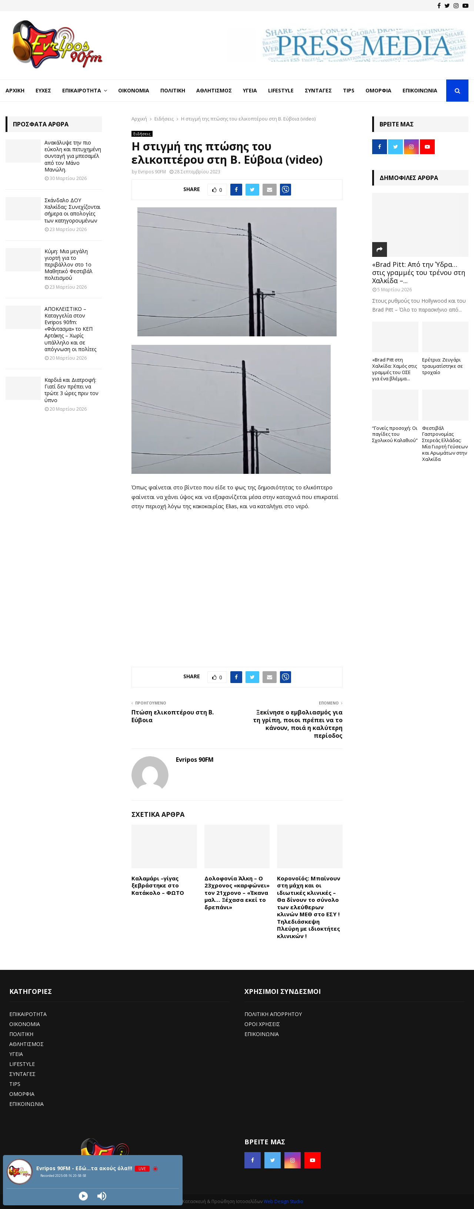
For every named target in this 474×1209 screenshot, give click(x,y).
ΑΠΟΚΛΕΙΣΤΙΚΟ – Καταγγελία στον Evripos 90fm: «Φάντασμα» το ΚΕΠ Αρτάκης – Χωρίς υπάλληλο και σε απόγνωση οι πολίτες (70, 329)
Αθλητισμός (214, 90)
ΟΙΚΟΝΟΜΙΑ (24, 1024)
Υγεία (250, 90)
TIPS (14, 1083)
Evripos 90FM (152, 172)
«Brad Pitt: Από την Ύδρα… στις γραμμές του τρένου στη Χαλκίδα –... (418, 272)
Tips (348, 90)
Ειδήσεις (142, 133)
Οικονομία (133, 90)
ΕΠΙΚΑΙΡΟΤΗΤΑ (28, 1014)
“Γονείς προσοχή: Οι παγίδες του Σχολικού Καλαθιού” (395, 434)
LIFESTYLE (22, 1063)
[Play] (83, 1196)
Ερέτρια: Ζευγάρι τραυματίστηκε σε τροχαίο (442, 366)
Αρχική (15, 90)
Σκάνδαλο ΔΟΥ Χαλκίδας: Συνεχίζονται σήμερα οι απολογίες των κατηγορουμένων (72, 210)
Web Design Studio (283, 1201)
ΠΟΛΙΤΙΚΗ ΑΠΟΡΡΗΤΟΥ (273, 1014)
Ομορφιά (378, 90)
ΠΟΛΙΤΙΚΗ (21, 1034)
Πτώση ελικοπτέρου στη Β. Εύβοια (172, 716)
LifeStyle (281, 90)
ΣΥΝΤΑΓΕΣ (22, 1073)
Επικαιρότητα (81, 90)
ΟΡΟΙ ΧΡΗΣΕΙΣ (262, 1024)
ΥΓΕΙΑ (16, 1053)
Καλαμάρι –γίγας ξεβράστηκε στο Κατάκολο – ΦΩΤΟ (157, 885)
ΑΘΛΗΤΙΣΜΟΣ (26, 1043)
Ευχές (43, 90)
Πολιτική (172, 90)
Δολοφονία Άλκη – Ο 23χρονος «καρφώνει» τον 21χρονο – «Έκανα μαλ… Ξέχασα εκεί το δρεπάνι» (237, 893)
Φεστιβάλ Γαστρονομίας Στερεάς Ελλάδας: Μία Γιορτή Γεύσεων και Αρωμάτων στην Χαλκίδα (445, 443)
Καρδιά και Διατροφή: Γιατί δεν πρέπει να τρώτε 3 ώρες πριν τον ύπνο (71, 390)
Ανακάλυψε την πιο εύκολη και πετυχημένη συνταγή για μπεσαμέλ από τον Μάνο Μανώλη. (72, 156)
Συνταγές (318, 90)
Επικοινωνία (420, 90)
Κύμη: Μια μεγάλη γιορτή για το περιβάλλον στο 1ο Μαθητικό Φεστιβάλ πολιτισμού (68, 265)
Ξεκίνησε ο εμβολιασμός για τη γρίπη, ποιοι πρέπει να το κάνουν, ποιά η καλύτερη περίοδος (298, 724)
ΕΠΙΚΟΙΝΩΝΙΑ (26, 1103)
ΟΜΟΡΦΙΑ (21, 1093)
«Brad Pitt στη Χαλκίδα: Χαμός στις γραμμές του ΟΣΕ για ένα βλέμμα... (394, 368)
